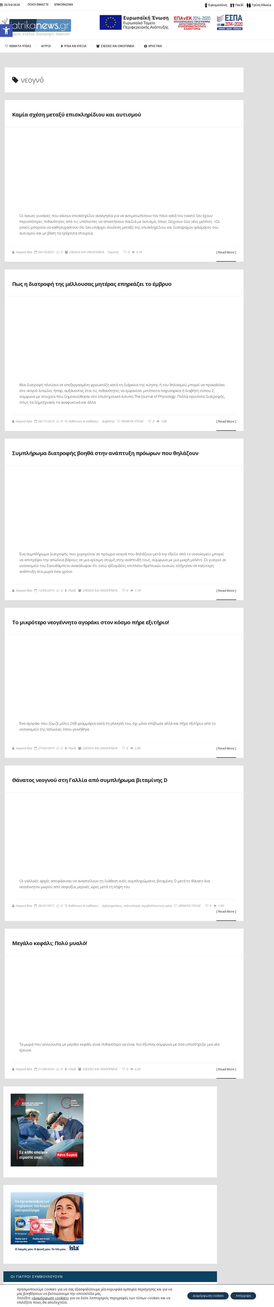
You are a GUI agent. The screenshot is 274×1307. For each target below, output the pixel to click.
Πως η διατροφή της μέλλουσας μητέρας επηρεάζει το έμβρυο (79, 307)
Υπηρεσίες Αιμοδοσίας (220, 717)
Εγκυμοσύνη (217, 5)
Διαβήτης (108, 457)
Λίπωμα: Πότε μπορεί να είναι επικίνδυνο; (229, 495)
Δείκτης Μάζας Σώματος (221, 733)
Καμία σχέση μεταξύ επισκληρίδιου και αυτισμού (234, 830)
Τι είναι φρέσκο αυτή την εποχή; (229, 750)
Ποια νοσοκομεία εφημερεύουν (227, 692)
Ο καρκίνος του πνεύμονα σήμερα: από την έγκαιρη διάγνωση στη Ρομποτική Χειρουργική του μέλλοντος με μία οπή (37, 1235)
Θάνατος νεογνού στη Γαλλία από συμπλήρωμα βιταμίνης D (83, 857)
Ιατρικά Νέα (22, 270)
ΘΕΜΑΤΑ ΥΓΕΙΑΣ (130, 457)
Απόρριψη (241, 1295)
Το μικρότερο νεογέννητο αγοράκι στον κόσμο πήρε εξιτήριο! (84, 687)
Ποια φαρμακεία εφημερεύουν (227, 700)
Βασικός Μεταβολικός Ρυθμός (226, 725)
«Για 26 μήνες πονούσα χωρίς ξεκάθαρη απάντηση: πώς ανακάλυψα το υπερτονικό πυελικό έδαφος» (37, 1259)
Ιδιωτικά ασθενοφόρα (219, 708)
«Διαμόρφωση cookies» (50, 1298)
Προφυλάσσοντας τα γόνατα (228, 653)
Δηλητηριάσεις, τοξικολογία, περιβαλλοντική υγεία (84, 1001)
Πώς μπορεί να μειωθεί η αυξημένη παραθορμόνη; (37, 1217)
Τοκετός (113, 270)
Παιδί (239, 5)
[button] (6, 30)
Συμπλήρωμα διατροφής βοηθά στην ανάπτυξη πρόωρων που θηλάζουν (90, 500)
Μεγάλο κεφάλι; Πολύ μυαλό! (74, 1042)
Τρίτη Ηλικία (261, 5)
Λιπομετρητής (212, 741)
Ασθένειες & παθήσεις (82, 457)
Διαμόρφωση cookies (199, 1295)
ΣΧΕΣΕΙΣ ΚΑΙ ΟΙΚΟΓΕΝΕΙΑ (84, 270)
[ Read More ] (163, 270)
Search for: (216, 1214)
